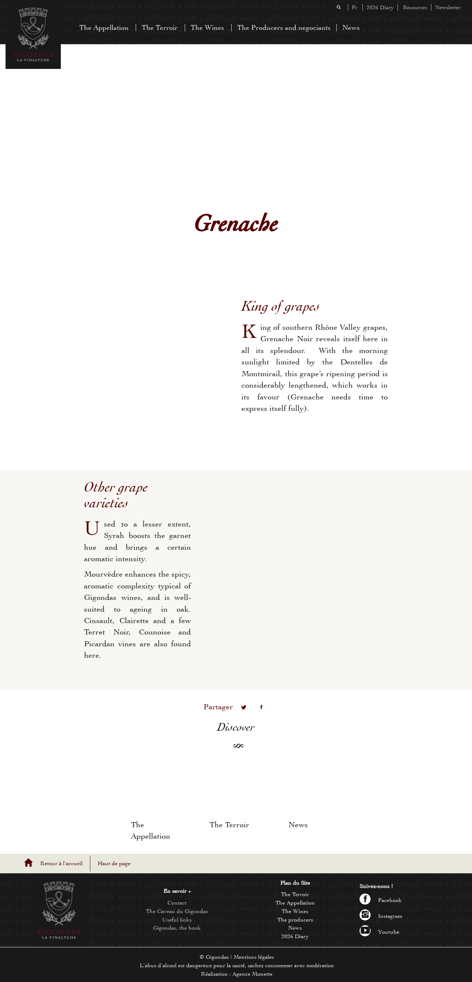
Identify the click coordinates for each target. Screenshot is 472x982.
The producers (295, 919)
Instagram (381, 916)
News (351, 27)
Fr (354, 7)
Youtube (379, 932)
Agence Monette (252, 974)
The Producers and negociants (284, 27)
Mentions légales (253, 957)
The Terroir (160, 27)
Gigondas (217, 957)
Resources (415, 7)
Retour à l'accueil (61, 863)
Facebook (381, 900)
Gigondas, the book (177, 928)
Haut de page (114, 863)
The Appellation (104, 27)
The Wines (207, 27)
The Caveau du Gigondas (177, 911)
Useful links (177, 919)
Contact (177, 902)
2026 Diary (380, 7)
